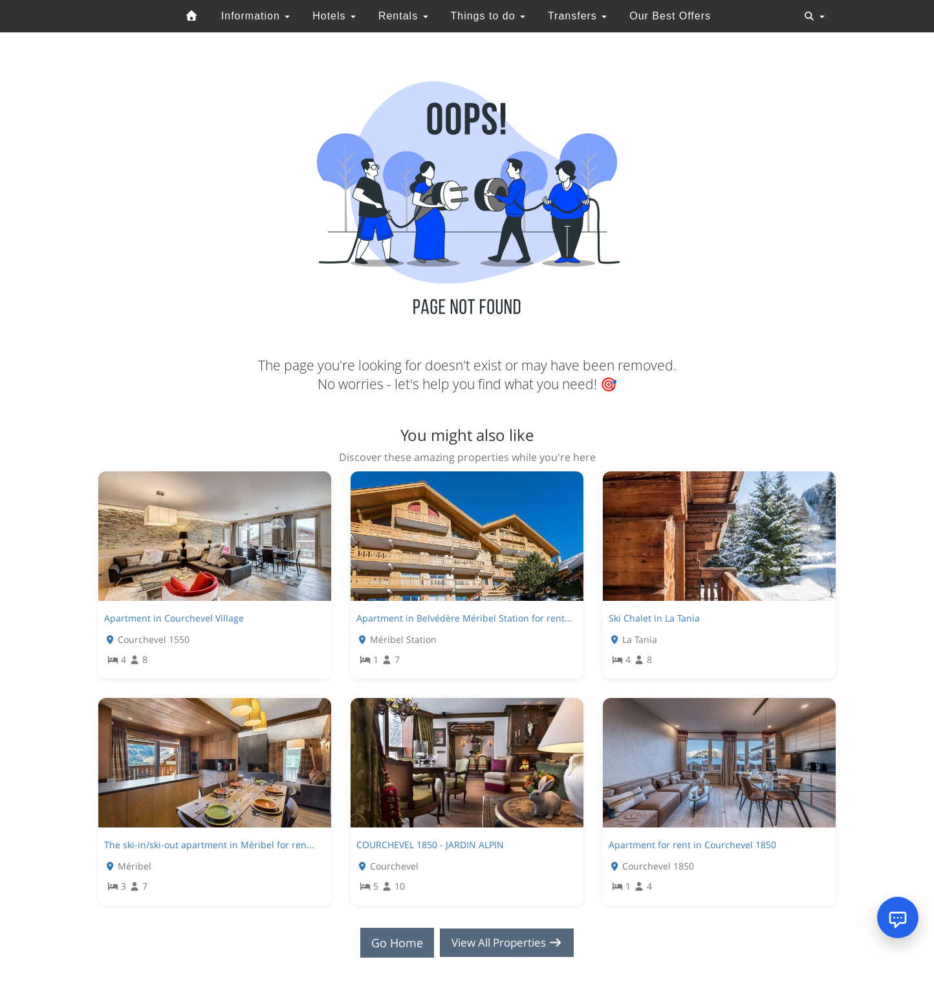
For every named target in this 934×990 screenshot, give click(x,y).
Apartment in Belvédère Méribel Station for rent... (464, 618)
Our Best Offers (670, 15)
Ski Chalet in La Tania (654, 618)
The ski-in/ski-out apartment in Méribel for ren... (209, 844)
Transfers (577, 15)
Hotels (334, 15)
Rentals (403, 15)
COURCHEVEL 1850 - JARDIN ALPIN (430, 844)
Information (255, 15)
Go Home (393, 943)
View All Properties (507, 943)
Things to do (487, 15)
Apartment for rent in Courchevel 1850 (692, 844)
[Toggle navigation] (814, 16)
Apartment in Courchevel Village (174, 618)
